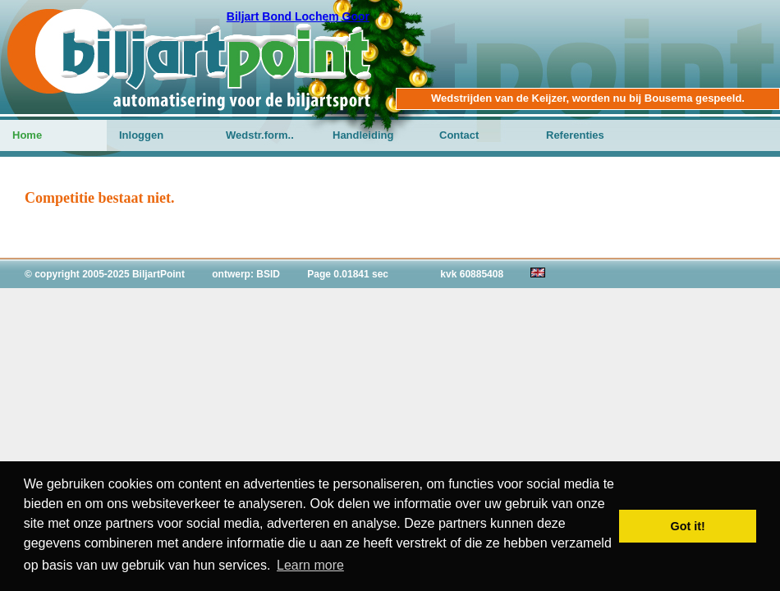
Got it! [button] (688, 526)
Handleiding (363, 135)
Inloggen (141, 135)
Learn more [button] (310, 565)
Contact (459, 135)
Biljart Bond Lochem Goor (298, 16)
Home (27, 135)
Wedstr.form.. (260, 135)
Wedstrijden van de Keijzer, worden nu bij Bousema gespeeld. (588, 98)
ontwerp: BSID (246, 274)
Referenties (575, 135)
